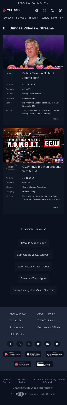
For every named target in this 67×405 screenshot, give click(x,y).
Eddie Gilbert (28, 196)
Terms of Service (7, 381)
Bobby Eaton (28, 113)
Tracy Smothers (29, 110)
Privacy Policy (22, 381)
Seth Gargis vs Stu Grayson (33, 254)
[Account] (60, 10)
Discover (9, 17)
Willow (45, 17)
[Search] (52, 10)
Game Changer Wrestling (34, 187)
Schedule (21, 17)
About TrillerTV (46, 313)
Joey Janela (41, 196)
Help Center (17, 334)
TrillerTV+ (34, 17)
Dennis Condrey (43, 113)
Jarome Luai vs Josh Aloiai (33, 266)
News (54, 17)
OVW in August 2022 (33, 242)
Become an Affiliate (48, 327)
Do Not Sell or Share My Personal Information (48, 381)
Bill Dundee (53, 110)
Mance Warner (53, 199)
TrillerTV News (46, 320)
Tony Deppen (39, 199)
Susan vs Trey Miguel (33, 278)
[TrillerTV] (11, 10)
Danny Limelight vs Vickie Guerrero (33, 290)
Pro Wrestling (28, 98)
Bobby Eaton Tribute (31, 93)
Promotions (16, 327)
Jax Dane (42, 110)
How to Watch (18, 313)
